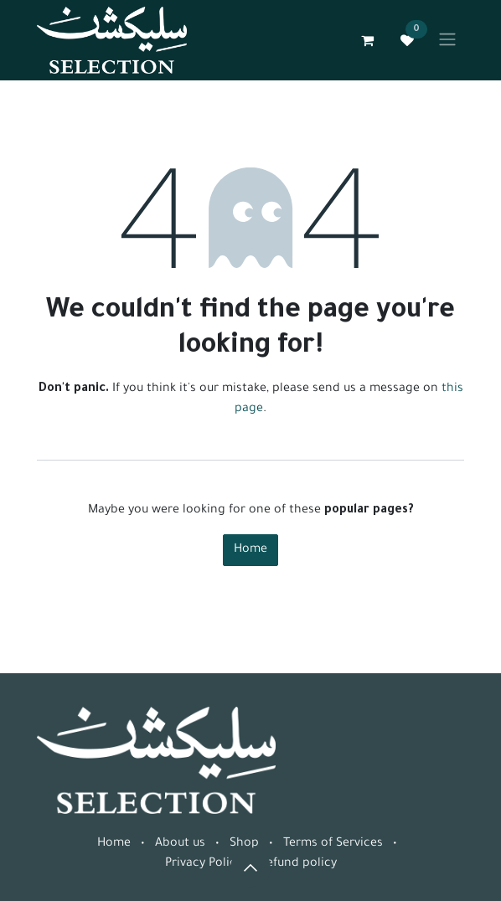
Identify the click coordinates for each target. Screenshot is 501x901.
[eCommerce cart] (367, 40)
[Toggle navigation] (447, 40)
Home (250, 550)
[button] (250, 867)
